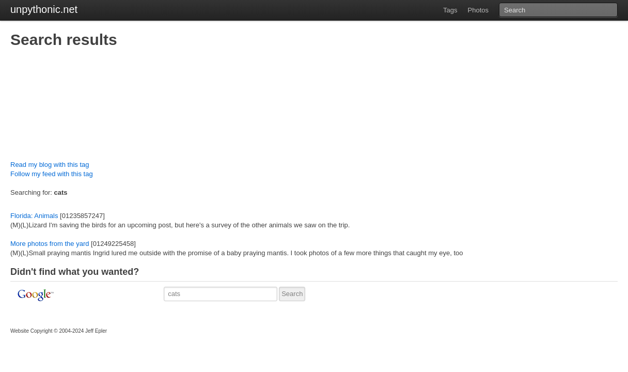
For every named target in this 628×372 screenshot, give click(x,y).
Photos (478, 10)
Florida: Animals (34, 216)
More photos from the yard (49, 243)
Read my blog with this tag (49, 164)
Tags (450, 10)
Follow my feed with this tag (51, 174)
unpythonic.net (43, 9)
